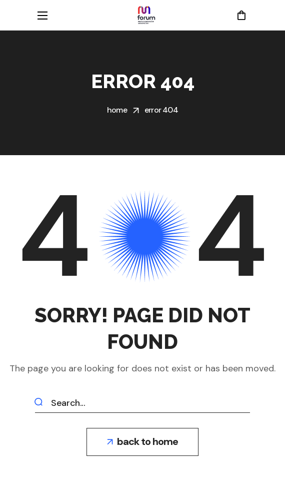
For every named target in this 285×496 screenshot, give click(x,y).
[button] (241, 15)
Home (117, 110)
